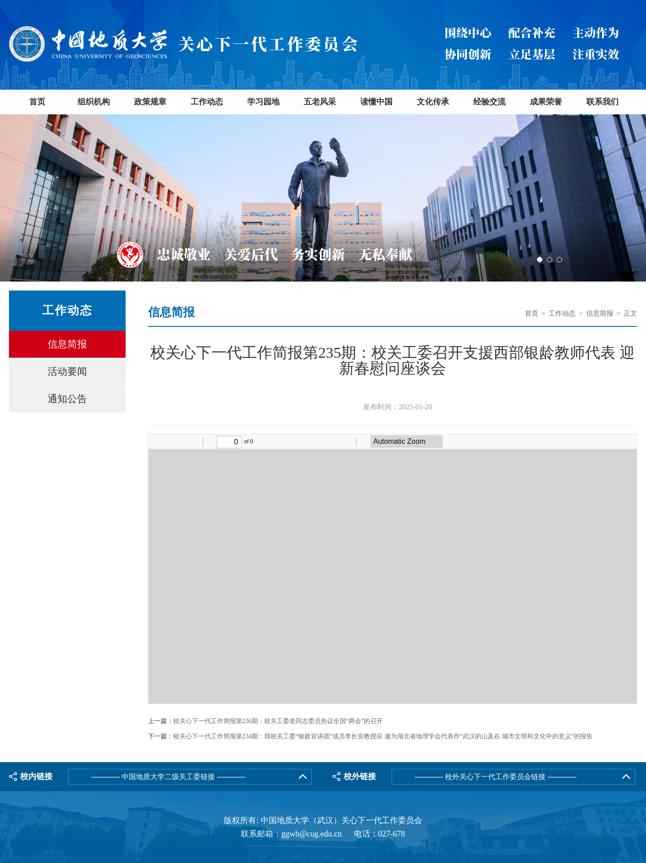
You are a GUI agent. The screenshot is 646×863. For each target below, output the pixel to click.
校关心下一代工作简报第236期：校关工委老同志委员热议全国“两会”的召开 (278, 721)
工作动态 (207, 101)
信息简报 (67, 344)
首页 (37, 101)
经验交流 (489, 101)
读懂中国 (376, 101)
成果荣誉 (546, 101)
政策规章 (150, 101)
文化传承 (433, 101)
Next (638, 198)
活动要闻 (67, 371)
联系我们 (602, 101)
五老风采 (320, 101)
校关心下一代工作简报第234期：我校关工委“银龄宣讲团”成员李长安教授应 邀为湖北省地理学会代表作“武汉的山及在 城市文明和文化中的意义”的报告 (383, 736)
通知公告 (67, 398)
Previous (7, 198)
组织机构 (94, 101)
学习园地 (263, 101)
